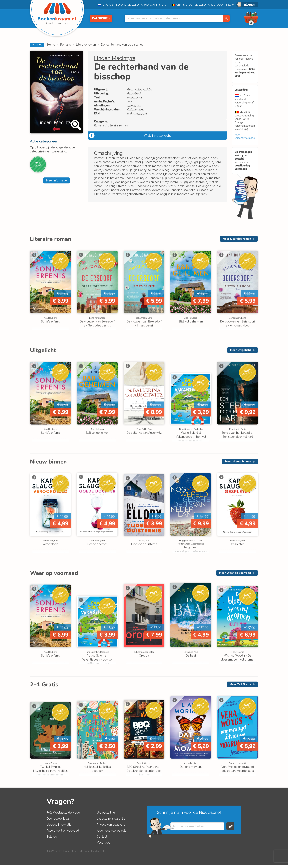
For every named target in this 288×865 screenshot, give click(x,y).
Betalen (52, 836)
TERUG (37, 44)
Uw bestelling (106, 812)
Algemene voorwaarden (112, 830)
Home (51, 44)
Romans (65, 44)
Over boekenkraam (59, 818)
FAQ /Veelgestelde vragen (64, 812)
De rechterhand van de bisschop (122, 44)
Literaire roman (86, 44)
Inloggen (249, 4)
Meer (237, 239)
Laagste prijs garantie (111, 818)
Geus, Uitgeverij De (139, 89)
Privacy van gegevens (111, 824)
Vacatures (103, 842)
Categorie (101, 18)
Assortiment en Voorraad (63, 830)
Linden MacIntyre (114, 58)
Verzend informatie (59, 824)
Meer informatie (56, 180)
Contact (102, 836)
